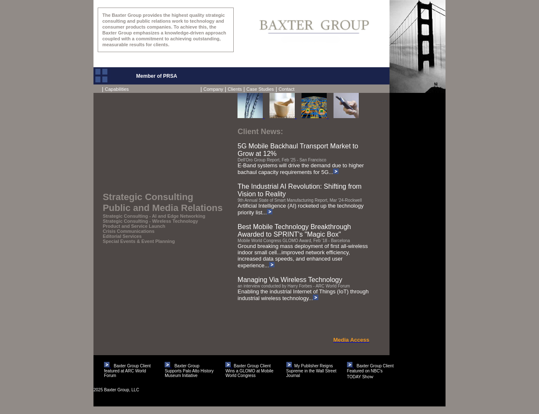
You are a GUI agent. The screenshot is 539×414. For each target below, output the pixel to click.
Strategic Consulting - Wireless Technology (150, 221)
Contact (286, 89)
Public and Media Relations (163, 208)
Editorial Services (122, 236)
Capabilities (115, 89)
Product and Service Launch (134, 226)
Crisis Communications (129, 231)
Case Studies (260, 89)
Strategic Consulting (148, 197)
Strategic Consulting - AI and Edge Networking (154, 216)
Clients (235, 89)
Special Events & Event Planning (139, 241)
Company (213, 89)
